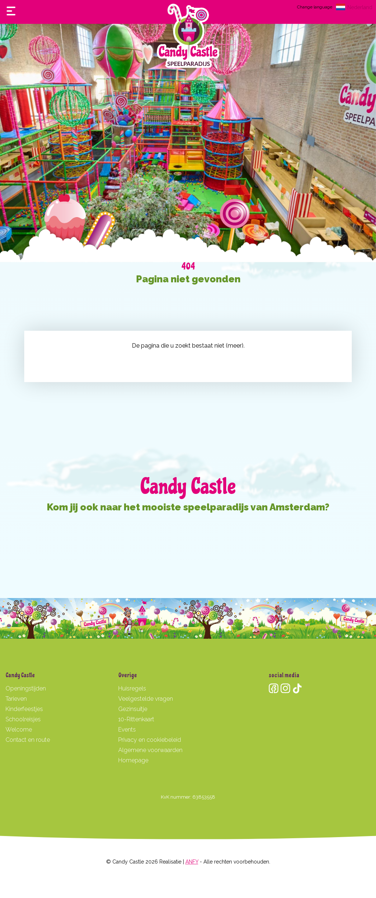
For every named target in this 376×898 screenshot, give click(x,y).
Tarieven (16, 698)
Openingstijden (26, 688)
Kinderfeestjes (24, 708)
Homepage (133, 760)
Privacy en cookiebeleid (149, 739)
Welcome (19, 729)
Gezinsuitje (132, 708)
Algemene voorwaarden (150, 750)
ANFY (191, 862)
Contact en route (28, 739)
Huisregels (132, 688)
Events (127, 729)
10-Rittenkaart (136, 719)
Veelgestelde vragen (145, 698)
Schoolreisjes (23, 719)
